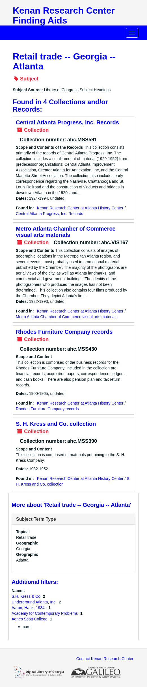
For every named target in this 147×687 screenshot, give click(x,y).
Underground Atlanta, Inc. (35, 602)
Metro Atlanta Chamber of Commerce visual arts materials (66, 232)
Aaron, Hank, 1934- (29, 607)
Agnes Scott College (30, 619)
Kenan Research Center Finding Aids (64, 15)
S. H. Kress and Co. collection (56, 424)
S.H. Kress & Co (27, 596)
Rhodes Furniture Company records (64, 332)
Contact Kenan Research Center (104, 658)
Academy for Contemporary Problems (45, 613)
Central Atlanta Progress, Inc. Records (67, 122)
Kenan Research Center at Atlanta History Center (80, 208)
